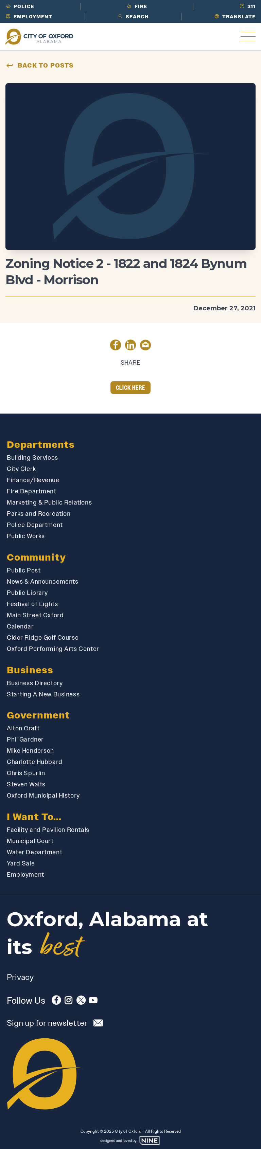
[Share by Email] (145, 346)
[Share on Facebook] (115, 346)
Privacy (20, 977)
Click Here (130, 387)
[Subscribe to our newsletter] (130, 1023)
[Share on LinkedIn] (130, 346)
